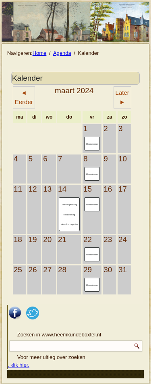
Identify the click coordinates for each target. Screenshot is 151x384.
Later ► (122, 97)
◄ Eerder (24, 97)
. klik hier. (18, 365)
